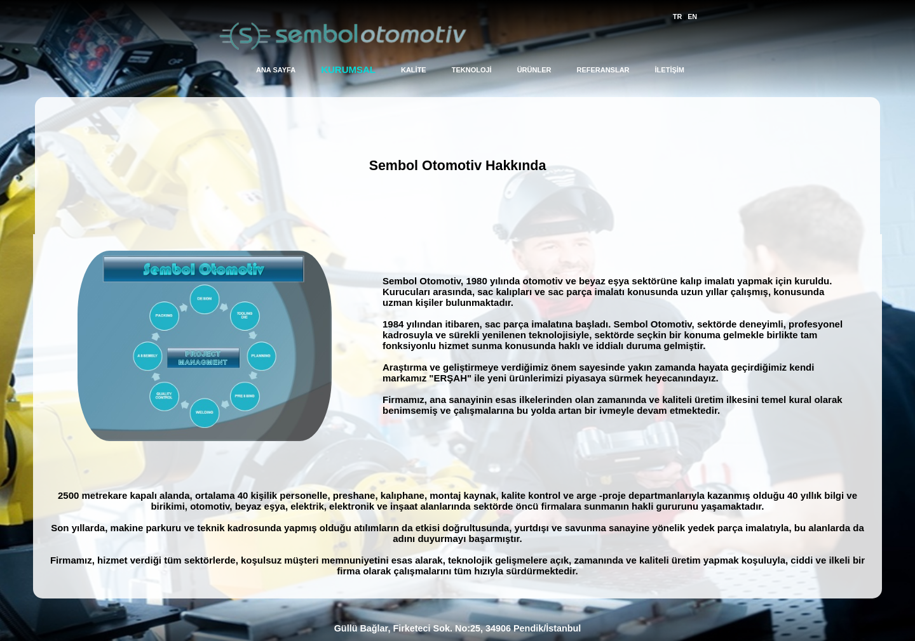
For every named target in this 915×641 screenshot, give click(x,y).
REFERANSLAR (602, 70)
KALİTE (413, 70)
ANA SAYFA (275, 70)
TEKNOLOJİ (472, 70)
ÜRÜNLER (534, 70)
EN (692, 16)
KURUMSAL (348, 69)
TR (677, 16)
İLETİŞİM (669, 70)
